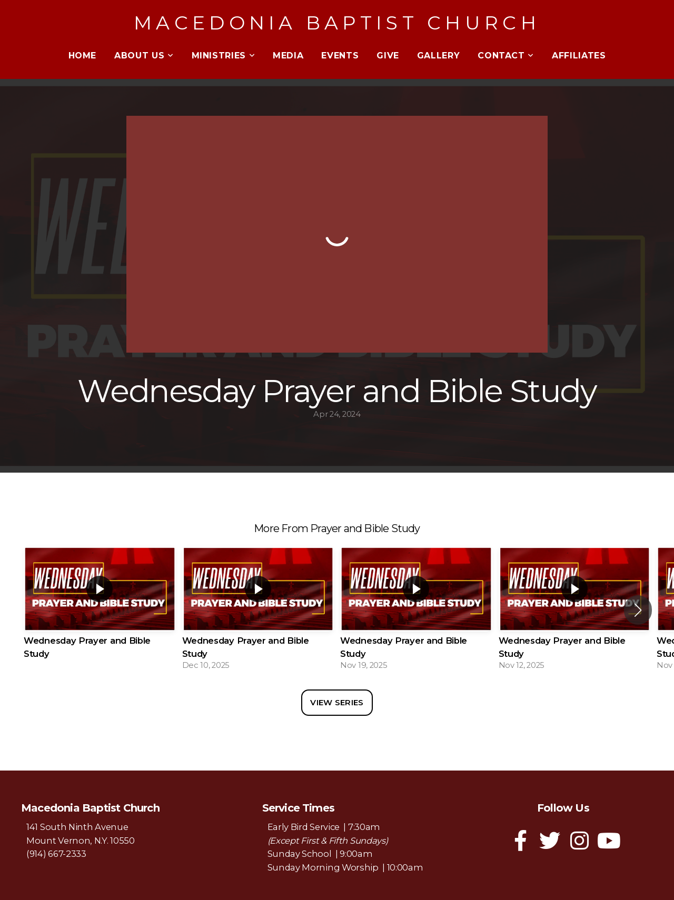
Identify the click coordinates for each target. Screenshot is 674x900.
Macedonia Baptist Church (337, 22)
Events (340, 56)
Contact (506, 56)
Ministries (223, 56)
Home (82, 56)
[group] (100, 610)
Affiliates (579, 56)
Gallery (438, 56)
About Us (143, 56)
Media (288, 56)
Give (387, 56)
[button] (638, 610)
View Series (336, 702)
